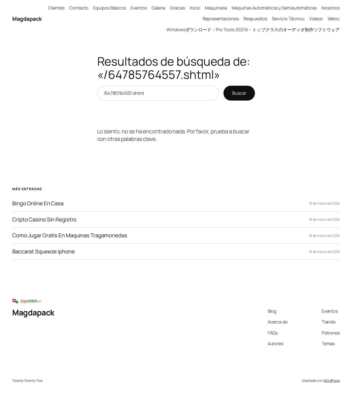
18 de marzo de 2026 (324, 203)
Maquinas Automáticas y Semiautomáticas (274, 8)
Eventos (139, 8)
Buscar (239, 93)
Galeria (158, 8)
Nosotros (330, 8)
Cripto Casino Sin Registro (44, 220)
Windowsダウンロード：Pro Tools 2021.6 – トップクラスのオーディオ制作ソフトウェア (253, 29)
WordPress (331, 380)
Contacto (78, 8)
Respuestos (255, 18)
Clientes (56, 8)
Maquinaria (216, 8)
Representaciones (221, 18)
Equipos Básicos (109, 8)
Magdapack (27, 18)
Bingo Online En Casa (38, 203)
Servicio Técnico (288, 18)
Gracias (177, 8)
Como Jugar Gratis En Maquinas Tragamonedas (69, 235)
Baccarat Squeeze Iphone (43, 252)
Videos (316, 18)
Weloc (334, 18)
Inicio (195, 8)
